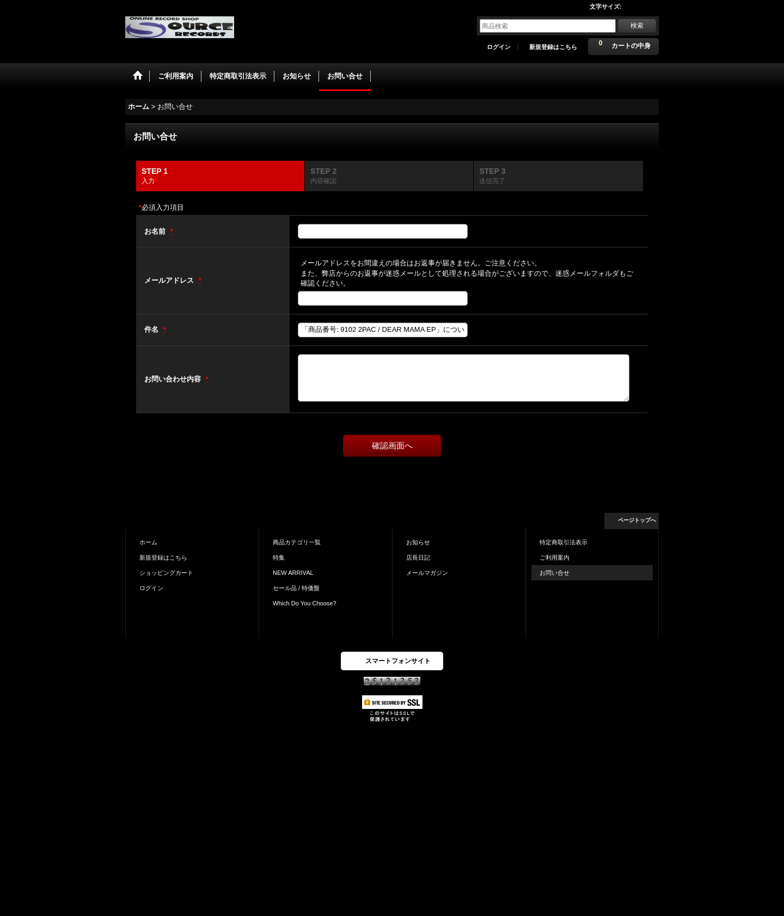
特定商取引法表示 (563, 542)
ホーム (148, 542)
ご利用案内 (554, 557)
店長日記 (418, 557)
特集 (279, 557)
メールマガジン (427, 572)
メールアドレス (170, 280)
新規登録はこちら (553, 47)
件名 (152, 329)
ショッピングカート (166, 572)
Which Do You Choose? (304, 603)
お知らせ (418, 542)
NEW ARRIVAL (293, 572)
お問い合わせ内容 (173, 379)
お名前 (156, 231)
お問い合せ (554, 572)
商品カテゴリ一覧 (297, 542)
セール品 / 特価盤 (296, 588)
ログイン (499, 47)
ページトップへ (637, 520)
